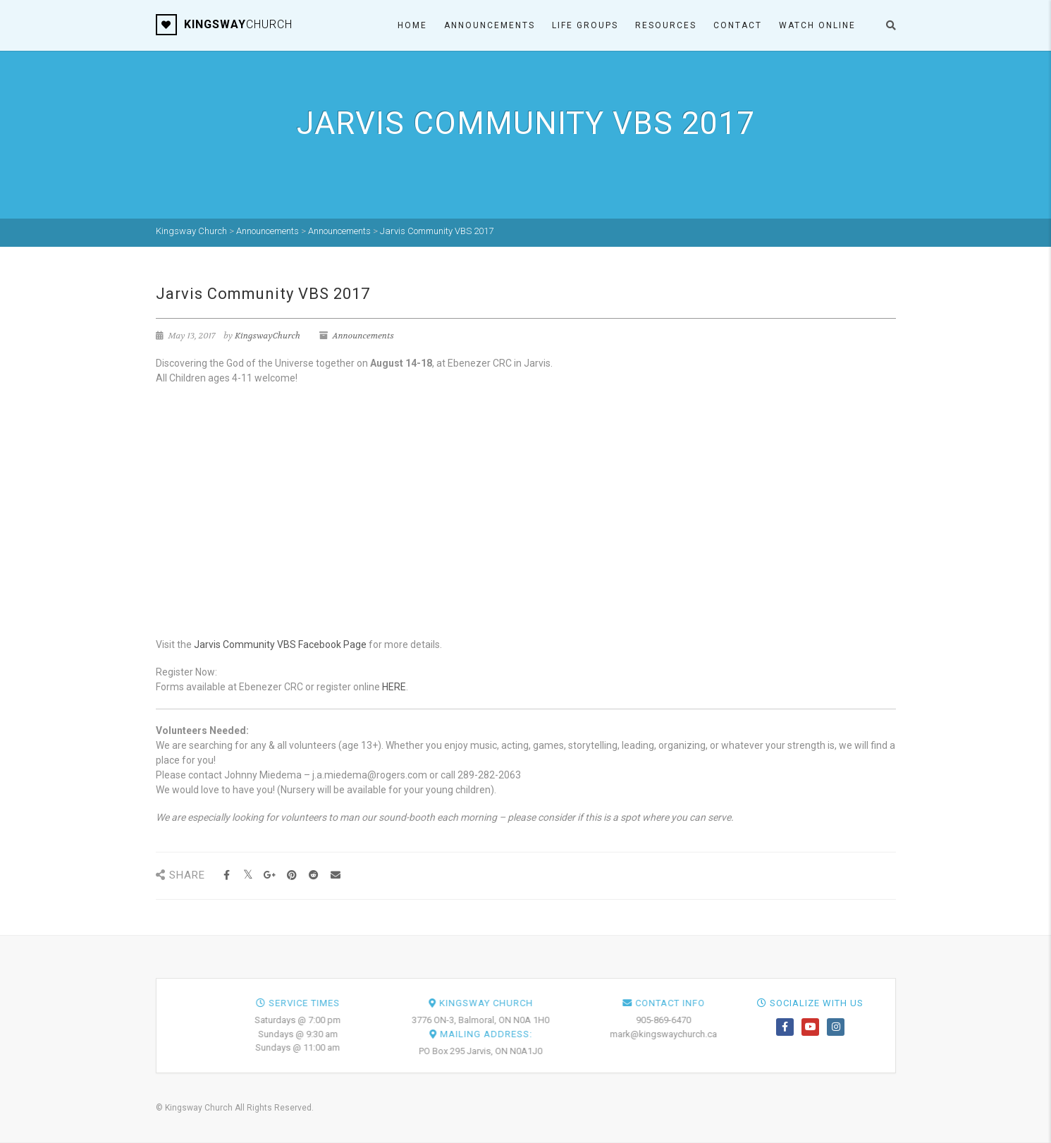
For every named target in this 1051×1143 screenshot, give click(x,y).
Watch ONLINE (817, 25)
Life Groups (585, 25)
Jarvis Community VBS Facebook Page (280, 644)
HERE (394, 686)
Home (412, 25)
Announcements (489, 25)
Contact (737, 25)
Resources (665, 25)
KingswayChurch (267, 335)
